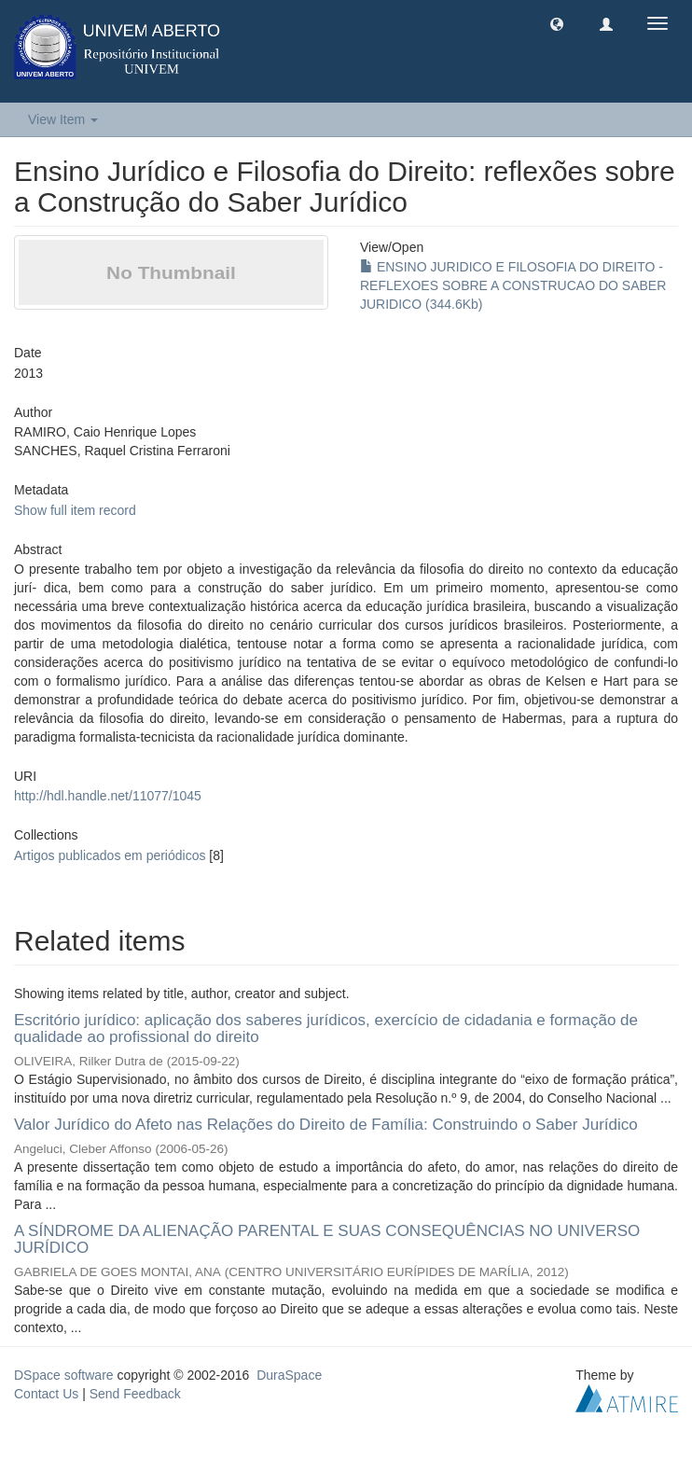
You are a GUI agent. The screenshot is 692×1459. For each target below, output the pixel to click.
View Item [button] (63, 119)
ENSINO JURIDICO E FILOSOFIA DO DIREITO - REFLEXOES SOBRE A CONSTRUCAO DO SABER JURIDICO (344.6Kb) (513, 285)
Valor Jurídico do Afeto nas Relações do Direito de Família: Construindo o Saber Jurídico (326, 1124)
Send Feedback (135, 1393)
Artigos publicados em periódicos (109, 855)
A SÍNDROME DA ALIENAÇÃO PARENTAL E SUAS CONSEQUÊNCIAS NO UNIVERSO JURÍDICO (327, 1240)
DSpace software (64, 1375)
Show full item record (75, 510)
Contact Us (46, 1393)
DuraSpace (289, 1375)
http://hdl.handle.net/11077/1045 (107, 795)
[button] (557, 23)
